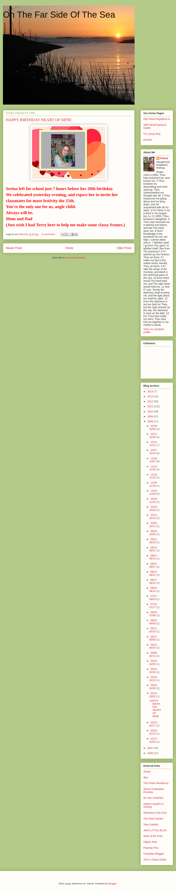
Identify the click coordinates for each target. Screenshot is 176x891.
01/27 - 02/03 (153, 740)
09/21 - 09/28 (153, 541)
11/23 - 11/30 (153, 468)
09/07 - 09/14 (153, 557)
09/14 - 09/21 (153, 549)
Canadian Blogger (153, 853)
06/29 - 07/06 (153, 614)
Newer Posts (14, 248)
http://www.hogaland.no (156, 118)
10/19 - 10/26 (153, 508)
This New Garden (153, 818)
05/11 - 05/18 (153, 630)
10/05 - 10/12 (153, 525)
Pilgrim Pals (150, 841)
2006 (150, 753)
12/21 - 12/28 (153, 435)
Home (69, 248)
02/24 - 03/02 (153, 695)
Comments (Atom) (76, 257)
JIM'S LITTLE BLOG (155, 830)
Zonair (147, 771)
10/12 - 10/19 (153, 517)
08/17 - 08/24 (153, 581)
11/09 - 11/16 (153, 484)
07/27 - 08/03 (153, 598)
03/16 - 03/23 (153, 679)
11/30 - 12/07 (153, 460)
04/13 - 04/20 (153, 646)
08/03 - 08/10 (153, 589)
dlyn (145, 777)
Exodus (147, 139)
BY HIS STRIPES (153, 798)
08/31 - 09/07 (153, 565)
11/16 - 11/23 (153, 476)
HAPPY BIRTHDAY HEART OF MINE (39, 119)
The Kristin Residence (155, 783)
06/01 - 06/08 (153, 622)
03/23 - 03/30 (153, 671)
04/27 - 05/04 (153, 638)
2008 (150, 421)
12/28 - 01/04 (153, 427)
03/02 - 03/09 (153, 687)
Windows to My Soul (155, 812)
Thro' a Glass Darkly (154, 859)
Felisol (164, 158)
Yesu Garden (150, 824)
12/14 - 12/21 (153, 444)
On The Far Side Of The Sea (59, 14)
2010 (150, 411)
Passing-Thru (151, 847)
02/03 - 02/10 (153, 732)
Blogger (113, 883)
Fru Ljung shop (151, 133)
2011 (150, 406)
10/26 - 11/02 (153, 500)
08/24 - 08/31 (153, 573)
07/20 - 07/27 (153, 606)
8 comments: (49, 234)
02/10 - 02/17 (153, 724)
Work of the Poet (152, 836)
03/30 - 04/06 (153, 662)
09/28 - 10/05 (153, 533)
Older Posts (124, 248)
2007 (150, 748)
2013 (150, 396)
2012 (150, 401)
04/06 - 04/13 (153, 654)
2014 (150, 391)
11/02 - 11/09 (153, 492)
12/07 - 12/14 (153, 452)
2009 (150, 416)
